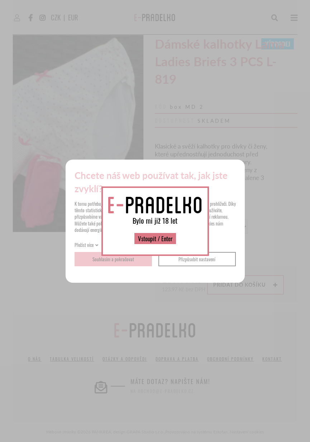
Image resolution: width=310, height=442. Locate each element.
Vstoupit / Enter (155, 238)
